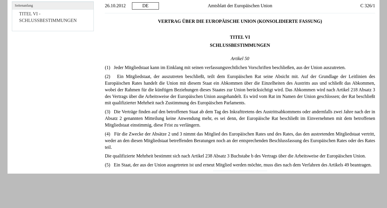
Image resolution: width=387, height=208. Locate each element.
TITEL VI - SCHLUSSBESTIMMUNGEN (48, 17)
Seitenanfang (24, 5)
